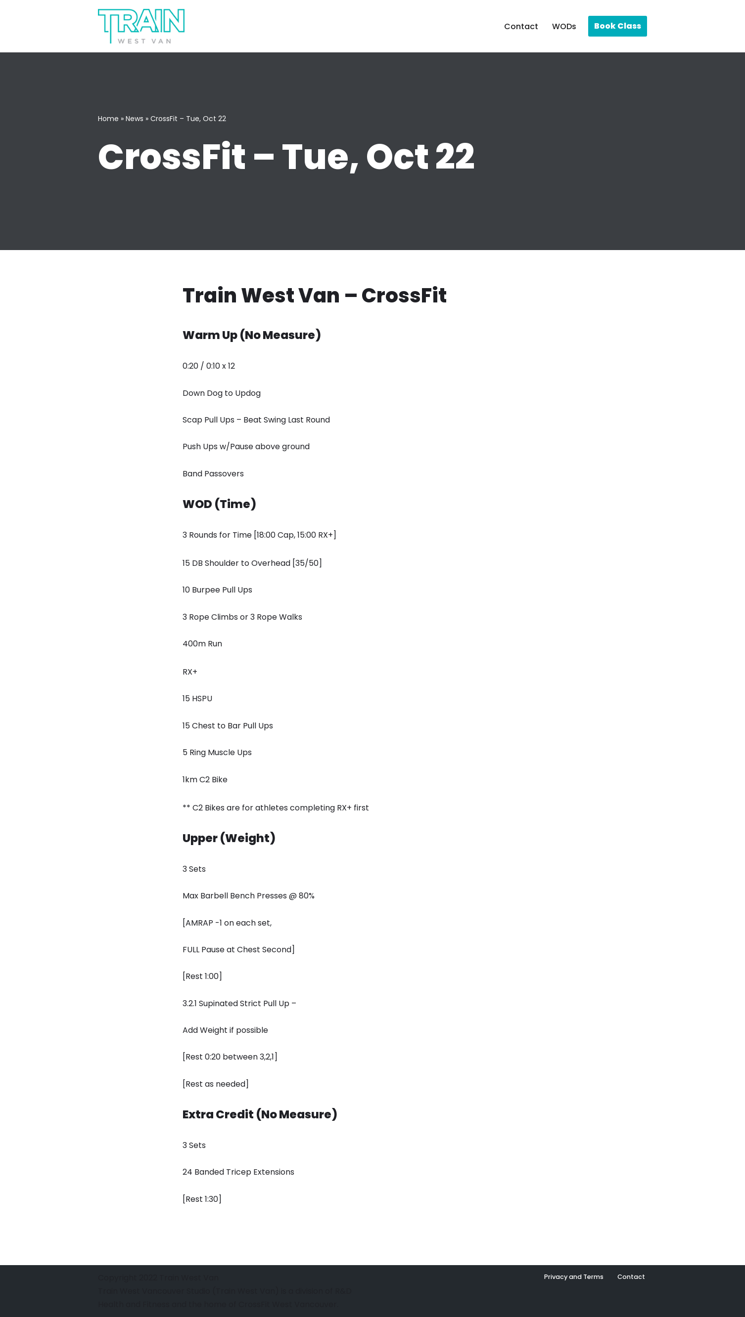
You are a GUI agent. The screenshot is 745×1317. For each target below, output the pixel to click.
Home (108, 119)
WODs (564, 26)
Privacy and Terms (574, 1277)
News (134, 119)
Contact (521, 26)
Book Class (617, 26)
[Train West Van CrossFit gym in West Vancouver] (141, 26)
